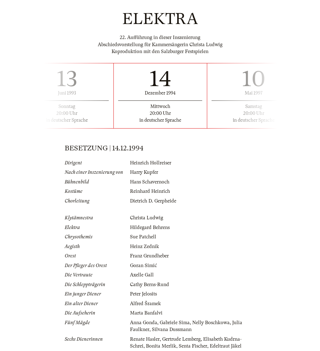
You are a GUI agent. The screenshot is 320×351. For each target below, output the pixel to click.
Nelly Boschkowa (211, 322)
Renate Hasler (145, 339)
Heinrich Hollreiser (150, 163)
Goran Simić (143, 265)
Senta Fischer (193, 346)
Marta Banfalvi (146, 313)
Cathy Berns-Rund (149, 284)
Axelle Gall (142, 275)
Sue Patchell (143, 237)
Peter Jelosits (143, 294)
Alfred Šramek (145, 303)
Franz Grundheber (149, 256)
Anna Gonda (143, 322)
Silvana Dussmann (172, 329)
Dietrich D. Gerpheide (153, 201)
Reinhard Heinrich (150, 191)
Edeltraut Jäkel (226, 346)
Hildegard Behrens (150, 227)
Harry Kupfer (144, 172)
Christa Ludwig (146, 218)
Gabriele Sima (175, 322)
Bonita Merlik (161, 346)
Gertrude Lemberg (181, 339)
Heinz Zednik (144, 246)
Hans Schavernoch (149, 182)
